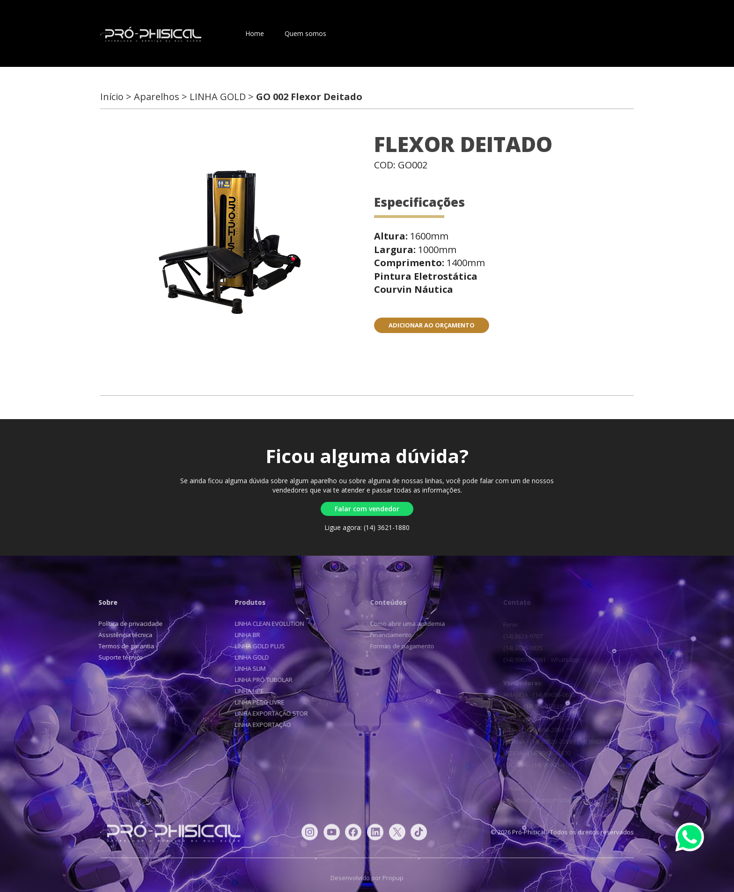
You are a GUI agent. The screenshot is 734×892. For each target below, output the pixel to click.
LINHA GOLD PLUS (256, 646)
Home (254, 33)
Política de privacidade (128, 623)
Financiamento (387, 635)
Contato (409, 33)
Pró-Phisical (150, 35)
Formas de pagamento (398, 646)
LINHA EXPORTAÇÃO (259, 724)
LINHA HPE (245, 691)
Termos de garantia (124, 646)
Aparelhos (362, 33)
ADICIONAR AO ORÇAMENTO (432, 325)
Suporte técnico (118, 657)
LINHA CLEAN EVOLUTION (266, 623)
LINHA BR (244, 635)
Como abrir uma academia (403, 623)
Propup (393, 881)
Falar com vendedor (367, 508)
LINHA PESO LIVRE (256, 702)
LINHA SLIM (246, 668)
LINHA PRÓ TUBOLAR (260, 679)
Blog (449, 33)
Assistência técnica (123, 635)
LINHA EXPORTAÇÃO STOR (267, 713)
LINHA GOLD (248, 657)
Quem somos (305, 33)
